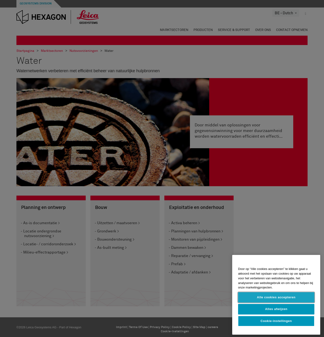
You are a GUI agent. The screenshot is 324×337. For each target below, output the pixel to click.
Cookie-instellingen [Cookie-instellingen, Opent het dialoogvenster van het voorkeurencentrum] (276, 321)
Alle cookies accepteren (276, 297)
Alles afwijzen (276, 309)
